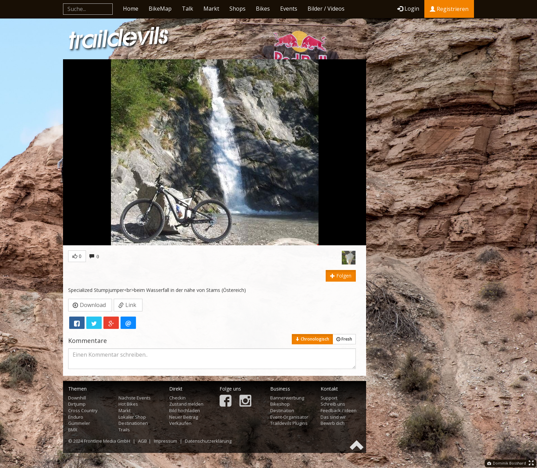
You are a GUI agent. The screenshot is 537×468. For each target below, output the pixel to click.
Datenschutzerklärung (208, 441)
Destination (282, 410)
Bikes (263, 8)
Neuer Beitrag (183, 417)
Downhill (77, 398)
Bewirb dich (333, 423)
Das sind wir (333, 417)
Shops (237, 8)
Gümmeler (79, 423)
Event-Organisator (289, 417)
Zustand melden (186, 404)
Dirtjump (77, 404)
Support (329, 398)
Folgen (340, 275)
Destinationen (133, 423)
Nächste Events (134, 398)
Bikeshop (280, 404)
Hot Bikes (128, 404)
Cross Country (83, 410)
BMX (72, 430)
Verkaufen (180, 423)
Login (408, 8)
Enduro (75, 417)
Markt (211, 8)
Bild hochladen (184, 410)
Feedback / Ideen (339, 410)
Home (130, 8)
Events (288, 8)
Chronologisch (312, 339)
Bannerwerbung (287, 398)
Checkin (177, 398)
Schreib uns (333, 404)
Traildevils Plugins (289, 423)
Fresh (344, 339)
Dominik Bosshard (506, 463)
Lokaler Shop (132, 417)
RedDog (331, 257)
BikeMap (160, 8)
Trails (124, 430)
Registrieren (449, 9)
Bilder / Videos (326, 8)
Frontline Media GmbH (107, 441)
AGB (142, 441)
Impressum (165, 441)
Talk (187, 8)
